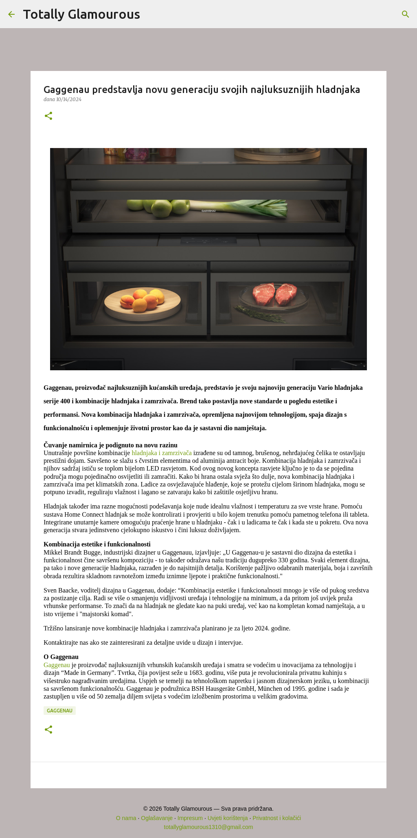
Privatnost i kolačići (276, 818)
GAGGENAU (59, 710)
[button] (48, 116)
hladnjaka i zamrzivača (161, 452)
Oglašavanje (157, 818)
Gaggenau (57, 664)
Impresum (190, 818)
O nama (126, 818)
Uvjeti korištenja (228, 818)
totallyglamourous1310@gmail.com (208, 827)
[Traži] (151, 14)
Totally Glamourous (81, 14)
